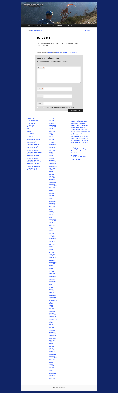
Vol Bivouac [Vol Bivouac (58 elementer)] (82, 156)
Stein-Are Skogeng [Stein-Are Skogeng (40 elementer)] (82, 149)
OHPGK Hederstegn (61, 25)
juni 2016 (51, 305)
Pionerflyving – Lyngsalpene (33, 155)
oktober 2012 (52, 375)
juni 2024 (51, 153)
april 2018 (51, 270)
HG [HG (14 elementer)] (77, 133)
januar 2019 (52, 255)
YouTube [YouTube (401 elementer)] (75, 159)
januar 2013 (52, 370)
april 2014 (51, 346)
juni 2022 (51, 190)
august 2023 (52, 168)
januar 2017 (52, 294)
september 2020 (53, 224)
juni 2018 (51, 267)
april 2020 (51, 231)
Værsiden (53, 25)
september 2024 (53, 149)
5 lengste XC (30, 126)
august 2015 (52, 321)
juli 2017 (51, 284)
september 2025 (53, 130)
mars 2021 (51, 214)
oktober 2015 (52, 318)
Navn (40, 89)
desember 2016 (52, 295)
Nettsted (40, 103)
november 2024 (52, 146)
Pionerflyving (40, 25)
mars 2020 (51, 233)
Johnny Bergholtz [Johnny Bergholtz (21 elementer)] (75, 136)
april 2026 (51, 118)
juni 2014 (51, 343)
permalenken (74, 52)
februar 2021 (52, 216)
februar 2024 (52, 158)
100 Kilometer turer (33, 120)
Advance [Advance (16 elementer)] (73, 118)
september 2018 (53, 262)
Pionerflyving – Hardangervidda (34, 152)
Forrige (84, 30)
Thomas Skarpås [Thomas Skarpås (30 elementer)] (75, 150)
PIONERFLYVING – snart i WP (34, 161)
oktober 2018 (52, 260)
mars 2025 (51, 139)
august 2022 (52, 187)
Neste (89, 30)
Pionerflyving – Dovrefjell (33, 146)
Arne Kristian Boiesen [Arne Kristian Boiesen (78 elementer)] (79, 121)
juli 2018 (51, 265)
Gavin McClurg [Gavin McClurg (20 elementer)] (74, 131)
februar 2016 (52, 311)
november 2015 (52, 316)
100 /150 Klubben (31, 118)
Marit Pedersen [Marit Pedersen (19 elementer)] (74, 140)
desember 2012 (52, 372)
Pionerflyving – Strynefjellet (33, 166)
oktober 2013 (52, 356)
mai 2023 (51, 173)
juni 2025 (51, 134)
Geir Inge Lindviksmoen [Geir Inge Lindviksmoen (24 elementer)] (84, 131)
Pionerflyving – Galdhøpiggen (34, 149)
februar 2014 (52, 349)
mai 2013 (51, 364)
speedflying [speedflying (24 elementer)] (74, 149)
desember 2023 (52, 161)
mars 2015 (51, 329)
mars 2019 (51, 252)
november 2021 (52, 201)
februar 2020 (52, 235)
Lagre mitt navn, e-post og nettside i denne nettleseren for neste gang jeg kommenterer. (56, 107)
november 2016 (52, 297)
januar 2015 (52, 332)
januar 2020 (52, 236)
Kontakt (70, 25)
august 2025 (52, 131)
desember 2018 (52, 257)
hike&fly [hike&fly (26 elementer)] (80, 133)
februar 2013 (52, 368)
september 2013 (53, 357)
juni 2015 (51, 324)
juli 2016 (51, 303)
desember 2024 (52, 144)
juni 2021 (51, 209)
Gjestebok (31, 133)
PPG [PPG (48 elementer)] (72, 145)
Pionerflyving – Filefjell (32, 147)
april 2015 (51, 327)
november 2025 (52, 126)
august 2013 (52, 359)
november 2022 (52, 182)
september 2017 (53, 281)
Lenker (46, 25)
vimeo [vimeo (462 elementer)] (74, 156)
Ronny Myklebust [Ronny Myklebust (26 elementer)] (82, 147)
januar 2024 (52, 160)
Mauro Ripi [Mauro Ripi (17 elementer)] (86, 140)
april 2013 (51, 365)
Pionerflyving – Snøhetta (33, 163)
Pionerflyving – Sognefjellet (33, 165)
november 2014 (52, 335)
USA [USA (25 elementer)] (89, 153)
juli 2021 (51, 208)
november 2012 (52, 373)
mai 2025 (51, 136)
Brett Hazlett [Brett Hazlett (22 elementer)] (74, 123)
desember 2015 (52, 314)
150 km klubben (32, 123)
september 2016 (53, 300)
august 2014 (52, 340)
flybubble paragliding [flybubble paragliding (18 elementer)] (76, 129)
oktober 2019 (52, 241)
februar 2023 (52, 177)
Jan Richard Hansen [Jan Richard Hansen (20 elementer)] (75, 134)
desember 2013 (52, 353)
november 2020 (52, 220)
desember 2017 (52, 276)
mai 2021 (51, 211)
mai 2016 (51, 306)
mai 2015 (51, 325)
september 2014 (53, 338)
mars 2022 (51, 195)
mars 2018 (51, 271)
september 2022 (53, 185)
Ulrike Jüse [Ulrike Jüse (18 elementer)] (85, 153)
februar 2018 (52, 273)
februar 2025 (52, 141)
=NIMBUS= (39, 30)
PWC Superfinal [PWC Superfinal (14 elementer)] (80, 145)
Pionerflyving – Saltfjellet (33, 160)
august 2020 (52, 225)
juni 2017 (51, 286)
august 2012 (52, 378)
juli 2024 (51, 152)
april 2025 (51, 138)
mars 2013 (51, 367)
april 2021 (51, 212)
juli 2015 (51, 322)
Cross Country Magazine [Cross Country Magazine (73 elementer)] (79, 125)
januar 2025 (52, 142)
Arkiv (28, 128)
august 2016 (52, 302)
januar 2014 (52, 351)
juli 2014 (51, 341)
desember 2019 (52, 238)
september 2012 (53, 376)
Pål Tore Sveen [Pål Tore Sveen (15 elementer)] (86, 145)
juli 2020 (51, 227)
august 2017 (52, 282)
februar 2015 (52, 330)
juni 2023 (51, 171)
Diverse (50, 52)
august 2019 (52, 244)
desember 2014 (52, 333)
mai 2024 (51, 155)
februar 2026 (52, 122)
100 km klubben (32, 122)
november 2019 (52, 239)
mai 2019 (51, 249)
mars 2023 (51, 176)
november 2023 (52, 163)
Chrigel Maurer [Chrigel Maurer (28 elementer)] (81, 123)
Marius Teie (58, 52)
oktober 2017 (52, 279)
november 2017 (52, 278)
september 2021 (53, 204)
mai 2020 (51, 230)
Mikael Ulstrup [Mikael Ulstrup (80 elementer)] (76, 142)
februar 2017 (52, 292)
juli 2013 (51, 360)
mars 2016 (51, 310)
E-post (40, 96)
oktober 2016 (52, 298)
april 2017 (51, 289)
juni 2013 (51, 362)
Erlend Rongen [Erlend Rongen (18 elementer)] (80, 127)
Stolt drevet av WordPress (59, 387)
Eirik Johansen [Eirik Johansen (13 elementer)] (74, 127)
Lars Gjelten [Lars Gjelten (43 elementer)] (74, 138)
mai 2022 (51, 192)
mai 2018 (51, 268)
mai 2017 (51, 287)
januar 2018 (52, 275)
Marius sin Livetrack (42, 49)
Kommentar (41, 68)
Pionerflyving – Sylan (32, 168)
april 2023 (51, 174)
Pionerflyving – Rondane (33, 158)
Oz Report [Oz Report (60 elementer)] (85, 142)
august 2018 (52, 263)
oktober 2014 (52, 337)
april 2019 (51, 251)
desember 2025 (52, 125)
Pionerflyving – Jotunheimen (33, 153)
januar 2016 (52, 313)
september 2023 (53, 166)
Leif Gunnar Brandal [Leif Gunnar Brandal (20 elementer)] (83, 138)
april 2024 (51, 157)
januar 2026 (52, 123)
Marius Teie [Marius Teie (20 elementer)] (80, 140)
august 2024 (52, 150)
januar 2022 (52, 198)
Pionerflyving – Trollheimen (33, 169)
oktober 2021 (52, 203)
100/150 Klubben (31, 25)
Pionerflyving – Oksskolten (33, 157)
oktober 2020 (52, 222)
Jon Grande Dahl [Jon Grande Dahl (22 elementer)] (84, 136)
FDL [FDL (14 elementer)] (85, 127)
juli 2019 (51, 246)
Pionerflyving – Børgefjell (33, 144)
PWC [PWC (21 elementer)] (75, 145)
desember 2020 (52, 219)
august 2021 (52, 206)
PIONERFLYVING (31, 142)
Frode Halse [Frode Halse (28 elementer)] (84, 129)
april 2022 (51, 193)
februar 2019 (52, 254)
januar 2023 (52, 179)
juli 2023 (51, 169)
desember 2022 (52, 180)
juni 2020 (51, 228)
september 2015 (53, 319)
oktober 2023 (52, 165)
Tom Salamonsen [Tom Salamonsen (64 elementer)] (77, 153)
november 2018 (52, 259)
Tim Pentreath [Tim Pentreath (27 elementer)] (84, 150)
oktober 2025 (52, 128)
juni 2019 (51, 247)
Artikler (29, 130)
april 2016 (51, 308)
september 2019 (53, 243)
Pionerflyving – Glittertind (33, 150)
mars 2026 (51, 120)
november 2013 (52, 354)
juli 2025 (51, 133)
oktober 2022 (52, 184)
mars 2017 (51, 290)
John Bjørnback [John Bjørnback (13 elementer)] (84, 134)
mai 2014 (51, 345)
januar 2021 (52, 217)
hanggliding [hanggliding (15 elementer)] (73, 133)
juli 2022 (51, 188)
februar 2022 (52, 196)
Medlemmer (31, 125)
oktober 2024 (52, 147)
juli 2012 (51, 380)
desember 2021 (52, 200)
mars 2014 (51, 348)
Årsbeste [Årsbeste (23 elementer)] (82, 159)
